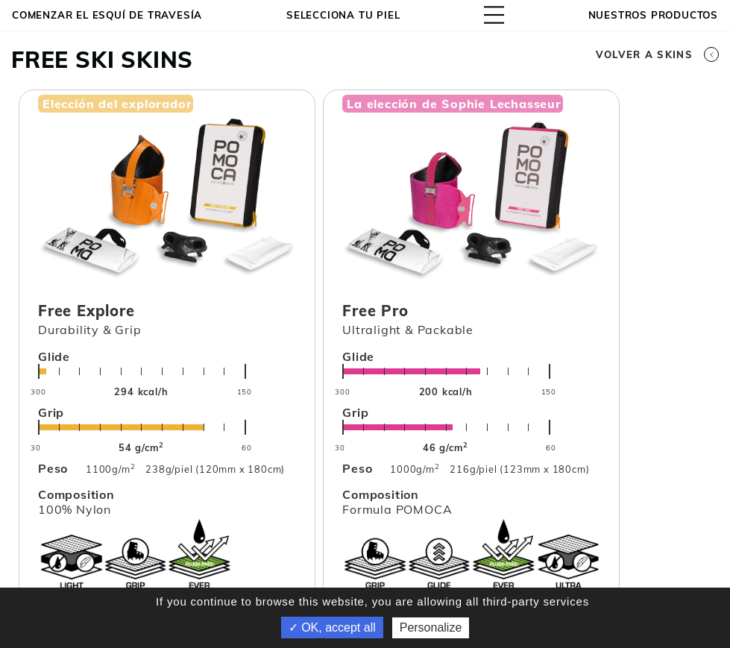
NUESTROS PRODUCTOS (653, 15)
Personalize (431, 627)
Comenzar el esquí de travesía (107, 15)
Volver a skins (657, 54)
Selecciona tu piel (343, 15)
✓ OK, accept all (332, 627)
